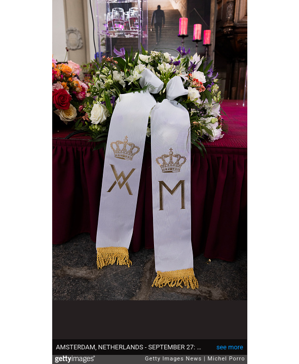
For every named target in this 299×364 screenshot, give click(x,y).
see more (229, 347)
